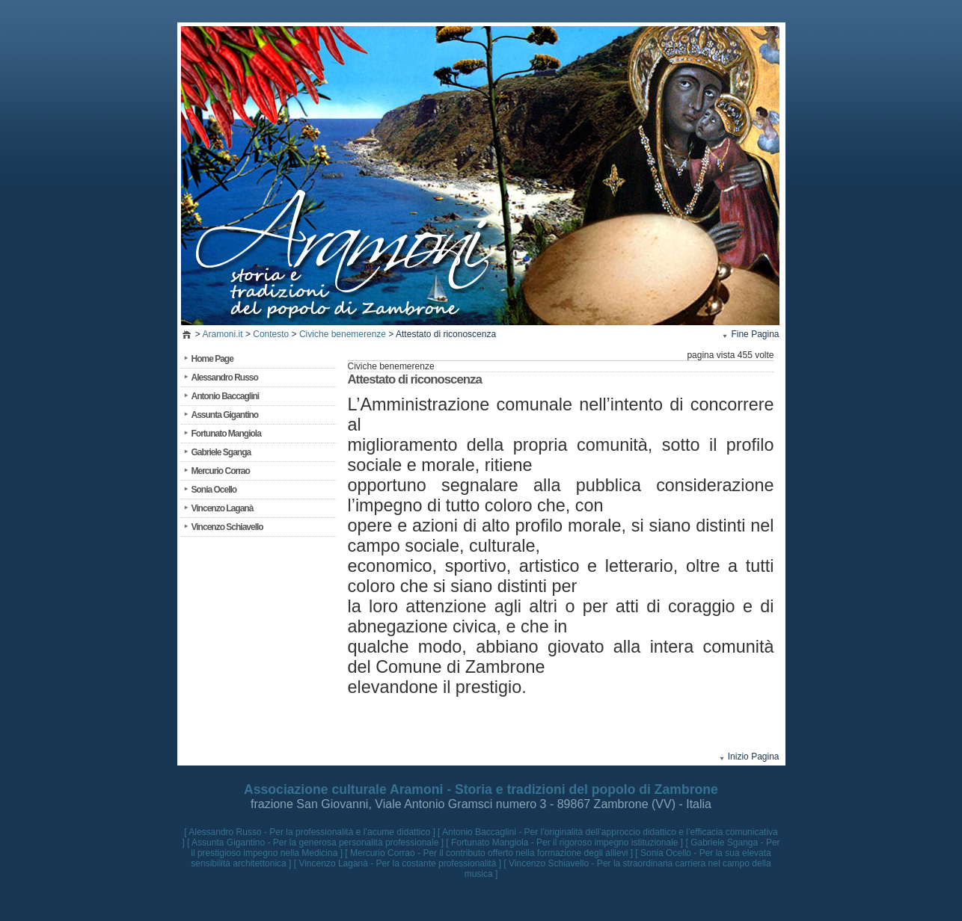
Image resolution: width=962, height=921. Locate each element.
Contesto (271, 334)
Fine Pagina (755, 334)
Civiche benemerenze (342, 334)
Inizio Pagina (753, 756)
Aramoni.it (223, 334)
